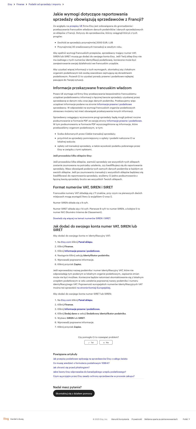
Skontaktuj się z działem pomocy (74, 393)
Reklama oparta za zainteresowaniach (161, 419)
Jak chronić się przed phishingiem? (71, 367)
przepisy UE (76, 25)
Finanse (20, 4)
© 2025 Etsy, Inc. (100, 419)
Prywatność (137, 419)
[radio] (90, 342)
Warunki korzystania (120, 419)
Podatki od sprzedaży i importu (45, 4)
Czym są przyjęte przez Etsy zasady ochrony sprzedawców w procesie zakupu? (94, 376)
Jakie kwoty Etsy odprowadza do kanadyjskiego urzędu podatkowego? (89, 371)
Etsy (10, 4)
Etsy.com (66, 241)
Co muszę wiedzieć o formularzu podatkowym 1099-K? (81, 363)
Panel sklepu (85, 241)
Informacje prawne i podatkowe (114, 104)
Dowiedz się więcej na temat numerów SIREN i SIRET (81, 218)
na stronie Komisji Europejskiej (93, 287)
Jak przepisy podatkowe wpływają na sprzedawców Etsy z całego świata (90, 358)
